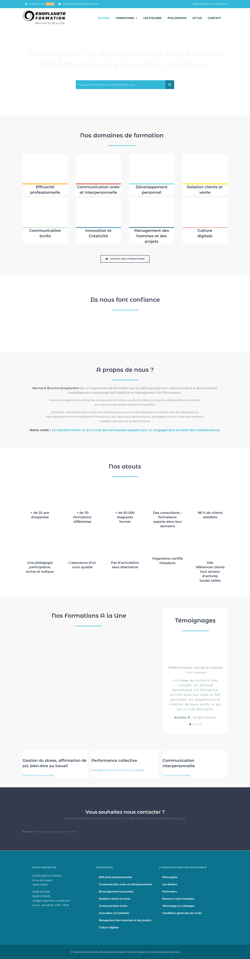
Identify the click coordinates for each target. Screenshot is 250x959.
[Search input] (121, 84)
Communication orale (176, 775)
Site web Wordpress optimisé (163, 952)
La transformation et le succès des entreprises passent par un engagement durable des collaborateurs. (136, 430)
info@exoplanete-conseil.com (51, 900)
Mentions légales (136, 952)
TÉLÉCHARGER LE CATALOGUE (210, 4)
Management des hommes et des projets (117, 770)
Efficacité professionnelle (38, 775)
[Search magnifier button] (169, 84)
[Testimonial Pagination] (190, 724)
